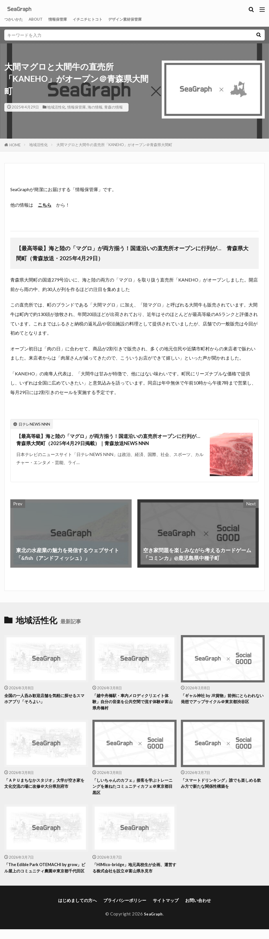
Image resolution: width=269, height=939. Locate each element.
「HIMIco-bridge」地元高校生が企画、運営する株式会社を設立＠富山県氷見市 (132, 870)
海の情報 (95, 107)
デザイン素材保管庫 (139, 19)
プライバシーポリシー (124, 910)
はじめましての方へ (77, 910)
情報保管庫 (64, 19)
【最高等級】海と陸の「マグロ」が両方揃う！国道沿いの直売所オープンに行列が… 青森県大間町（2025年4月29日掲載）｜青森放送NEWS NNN (109, 440)
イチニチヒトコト (97, 19)
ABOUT (39, 19)
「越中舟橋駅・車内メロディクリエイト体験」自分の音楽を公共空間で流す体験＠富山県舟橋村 (133, 702)
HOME (15, 145)
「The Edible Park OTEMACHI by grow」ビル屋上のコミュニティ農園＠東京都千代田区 (45, 874)
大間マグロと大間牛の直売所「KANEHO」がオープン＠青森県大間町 (114, 144)
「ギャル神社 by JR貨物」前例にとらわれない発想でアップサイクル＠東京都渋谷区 (221, 699)
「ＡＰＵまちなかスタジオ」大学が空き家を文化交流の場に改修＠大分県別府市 (45, 785)
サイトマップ (166, 910)
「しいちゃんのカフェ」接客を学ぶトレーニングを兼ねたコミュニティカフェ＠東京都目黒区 (133, 788)
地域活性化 (56, 107)
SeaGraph (153, 923)
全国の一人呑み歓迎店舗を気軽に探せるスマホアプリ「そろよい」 (45, 699)
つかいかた (15, 19)
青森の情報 (113, 107)
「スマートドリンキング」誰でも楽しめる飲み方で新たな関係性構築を (221, 785)
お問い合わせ (198, 910)
